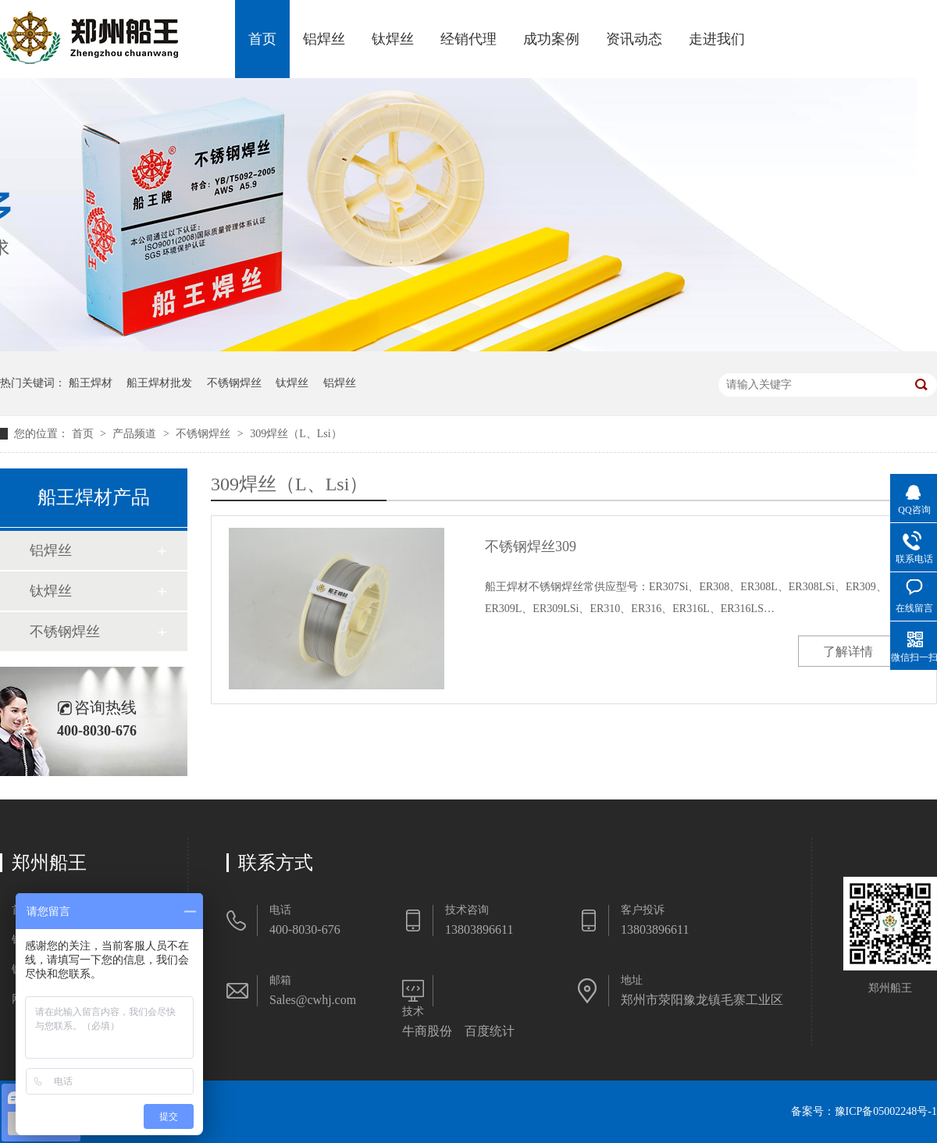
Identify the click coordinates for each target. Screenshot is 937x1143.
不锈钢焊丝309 (530, 546)
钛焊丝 (393, 39)
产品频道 (135, 434)
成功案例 (551, 39)
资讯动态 (634, 39)
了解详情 (848, 651)
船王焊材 (90, 383)
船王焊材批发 (159, 383)
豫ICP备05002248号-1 (886, 1111)
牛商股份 (427, 1031)
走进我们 (717, 39)
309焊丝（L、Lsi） (295, 434)
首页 (262, 39)
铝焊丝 (324, 39)
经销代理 (468, 39)
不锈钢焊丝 (234, 383)
